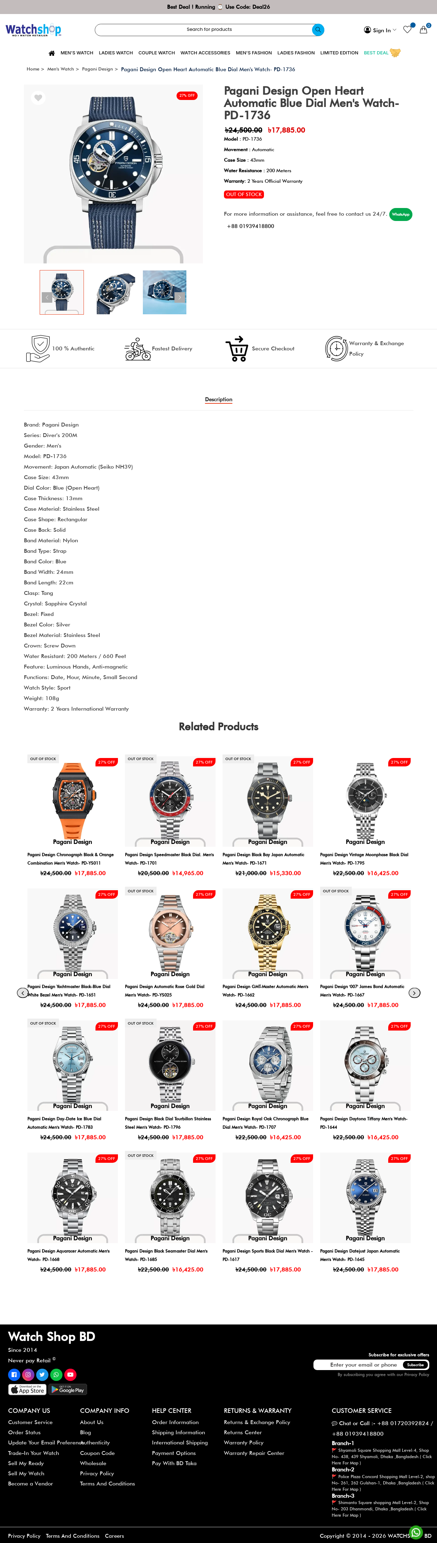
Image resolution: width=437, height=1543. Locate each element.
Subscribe (415, 1362)
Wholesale (93, 1461)
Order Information (175, 1420)
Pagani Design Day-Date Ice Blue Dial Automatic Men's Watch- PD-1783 (167, 1125)
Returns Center (243, 1430)
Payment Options (174, 1451)
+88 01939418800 (292, 224)
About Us (92, 1420)
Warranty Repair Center (254, 1451)
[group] (113, 174)
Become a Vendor (30, 1481)
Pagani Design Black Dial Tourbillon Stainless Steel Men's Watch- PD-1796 (267, 1125)
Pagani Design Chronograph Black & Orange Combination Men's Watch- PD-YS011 (168, 860)
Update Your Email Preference (46, 1440)
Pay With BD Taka (174, 1461)
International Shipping (180, 1440)
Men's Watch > (63, 69)
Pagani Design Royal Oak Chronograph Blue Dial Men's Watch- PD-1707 (357, 1125)
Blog (85, 1430)
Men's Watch (77, 52)
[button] (199, 292)
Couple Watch (157, 52)
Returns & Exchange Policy (257, 1420)
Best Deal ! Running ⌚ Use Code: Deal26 (218, 7)
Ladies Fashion (296, 52)
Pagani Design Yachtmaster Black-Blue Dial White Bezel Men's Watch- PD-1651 (170, 993)
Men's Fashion (254, 52)
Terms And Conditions (107, 1481)
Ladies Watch (116, 52)
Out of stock (244, 194)
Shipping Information (178, 1430)
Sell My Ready (26, 1461)
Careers (118, 1534)
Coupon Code (97, 1451)
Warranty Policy (244, 1440)
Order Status (24, 1430)
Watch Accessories (205, 52)
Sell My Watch (26, 1471)
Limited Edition (339, 52)
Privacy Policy (416, 1372)
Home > (36, 69)
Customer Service (30, 1420)
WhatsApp (243, 225)
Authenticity (95, 1440)
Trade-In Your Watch (33, 1451)
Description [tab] (218, 399)
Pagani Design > (100, 69)
